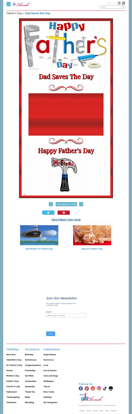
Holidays (47, 397)
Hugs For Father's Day (92, 249)
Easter (9, 370)
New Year (11, 354)
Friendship (30, 370)
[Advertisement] (66, 270)
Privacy (82, 411)
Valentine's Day (13, 360)
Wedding (29, 402)
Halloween (11, 392)
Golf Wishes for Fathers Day (39, 249)
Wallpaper (48, 381)
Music (101, 411)
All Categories (50, 402)
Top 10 (46, 386)
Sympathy (30, 386)
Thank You (30, 392)
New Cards (48, 392)
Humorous (48, 360)
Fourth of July (13, 386)
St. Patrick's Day (14, 365)
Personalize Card (66, 204)
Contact (113, 411)
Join (114, 3)
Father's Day (12, 381)
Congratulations (33, 365)
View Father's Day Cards (66, 219)
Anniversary (30, 360)
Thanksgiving (12, 397)
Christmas (11, 402)
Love (45, 365)
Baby (27, 397)
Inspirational (49, 354)
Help (107, 411)
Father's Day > (15, 13)
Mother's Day (12, 376)
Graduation (30, 381)
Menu (8, 4)
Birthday (29, 354)
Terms (89, 411)
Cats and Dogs (50, 376)
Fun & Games (50, 370)
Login (109, 3)
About (95, 411)
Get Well (29, 376)
